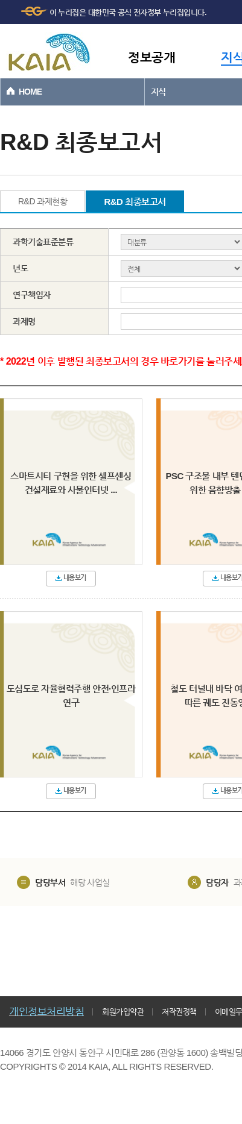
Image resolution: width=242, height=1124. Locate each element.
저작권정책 (179, 1011)
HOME (30, 91)
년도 (20, 268)
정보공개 (151, 57)
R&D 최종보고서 (134, 201)
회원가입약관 (123, 1011)
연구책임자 (32, 295)
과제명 (24, 321)
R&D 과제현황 (42, 201)
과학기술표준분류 (43, 241)
